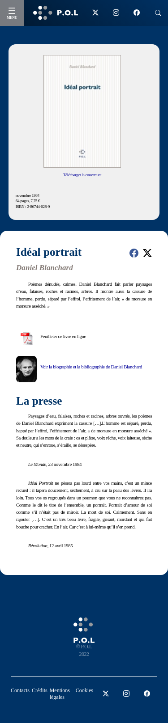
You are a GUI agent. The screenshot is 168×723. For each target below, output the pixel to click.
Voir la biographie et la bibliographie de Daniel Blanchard (91, 366)
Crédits (39, 690)
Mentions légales (60, 693)
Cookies (84, 690)
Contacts (20, 690)
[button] (133, 253)
